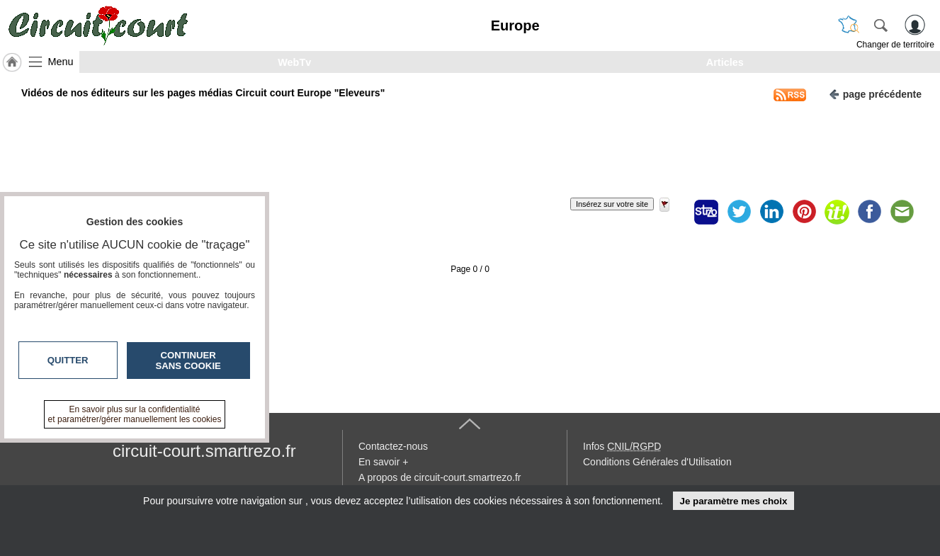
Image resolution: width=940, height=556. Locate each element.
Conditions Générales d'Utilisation (657, 461)
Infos (622, 446)
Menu (61, 61)
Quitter (68, 360)
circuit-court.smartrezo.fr (204, 450)
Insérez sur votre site (612, 204)
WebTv (294, 62)
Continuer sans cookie (188, 360)
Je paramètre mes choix (733, 501)
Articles (725, 62)
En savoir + (383, 461)
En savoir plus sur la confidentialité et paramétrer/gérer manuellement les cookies (135, 414)
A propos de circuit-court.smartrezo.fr (439, 477)
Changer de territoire (895, 45)
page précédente (875, 93)
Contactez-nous (393, 446)
